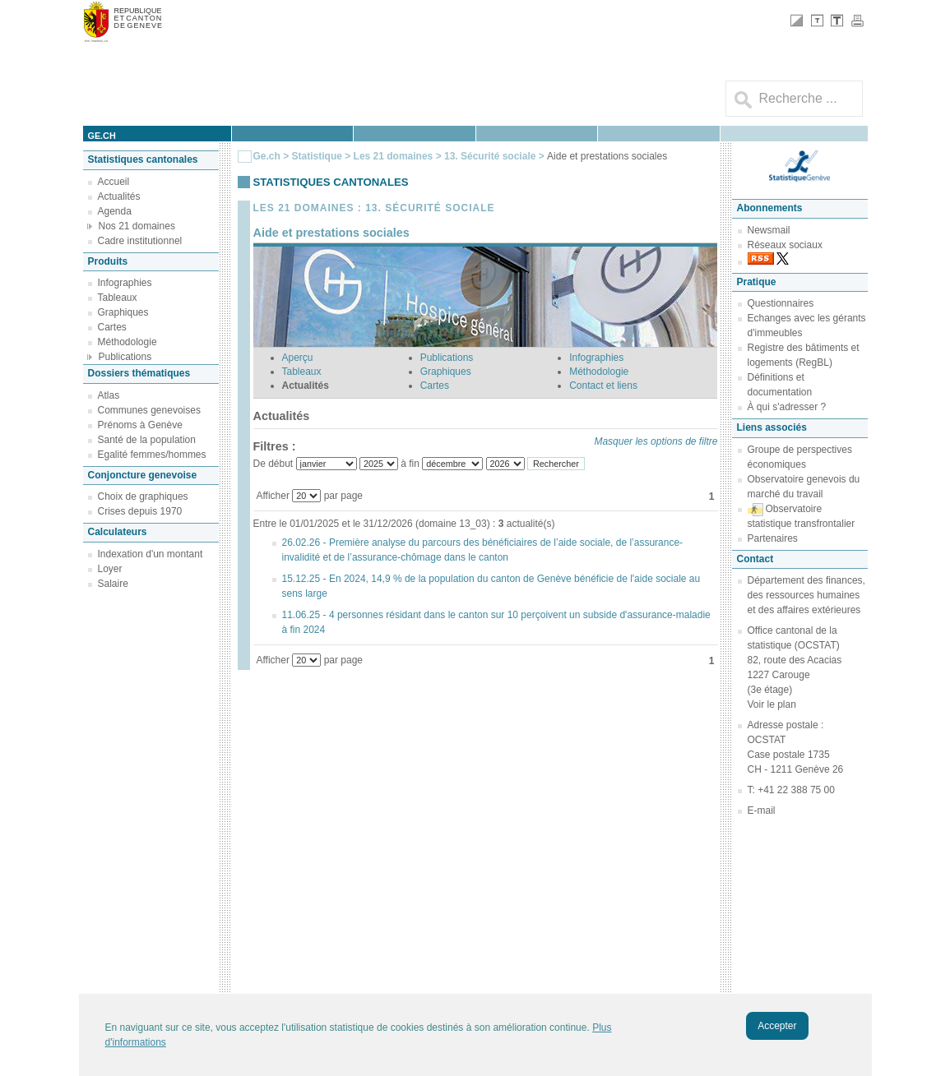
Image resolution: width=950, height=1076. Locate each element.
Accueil (114, 181)
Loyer (110, 569)
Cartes (112, 327)
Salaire (113, 583)
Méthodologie (127, 342)
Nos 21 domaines (137, 226)
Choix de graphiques (143, 496)
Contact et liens (603, 385)
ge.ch (102, 136)
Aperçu (297, 357)
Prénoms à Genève (140, 425)
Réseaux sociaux (785, 245)
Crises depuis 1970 (140, 511)
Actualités (119, 196)
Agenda (115, 211)
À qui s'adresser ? (787, 407)
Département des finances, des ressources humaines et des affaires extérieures (806, 595)
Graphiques (123, 312)
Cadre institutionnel (140, 241)
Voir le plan (772, 704)
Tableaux (117, 297)
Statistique (317, 156)
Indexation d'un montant (150, 554)
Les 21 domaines (393, 156)
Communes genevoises (149, 410)
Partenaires (773, 538)
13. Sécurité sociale (491, 156)
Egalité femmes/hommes (152, 454)
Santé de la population (147, 440)
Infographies (125, 283)
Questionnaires (781, 303)
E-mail (762, 810)
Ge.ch (266, 156)
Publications (125, 357)
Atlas (109, 395)
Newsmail (769, 230)
